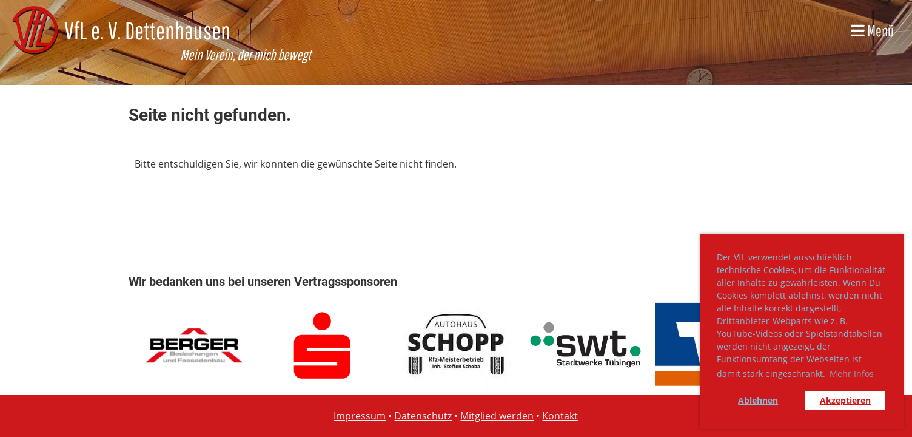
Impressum (360, 415)
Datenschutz (423, 415)
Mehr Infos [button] (852, 373)
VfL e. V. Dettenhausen (147, 30)
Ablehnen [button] (758, 400)
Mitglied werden (497, 415)
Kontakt (560, 415)
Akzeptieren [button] (845, 400)
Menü (872, 30)
